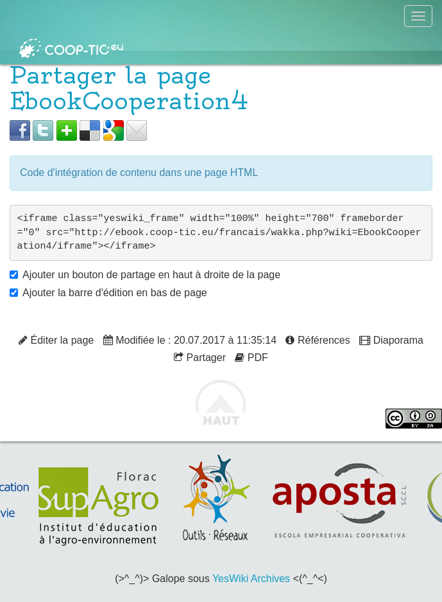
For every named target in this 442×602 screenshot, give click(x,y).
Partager (200, 357)
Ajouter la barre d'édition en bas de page (114, 292)
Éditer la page (56, 340)
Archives (270, 578)
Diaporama (391, 340)
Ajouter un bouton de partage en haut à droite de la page (151, 274)
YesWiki (230, 578)
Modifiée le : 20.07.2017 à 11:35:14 (189, 340)
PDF (251, 357)
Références (317, 340)
